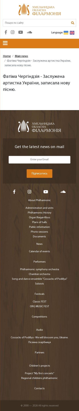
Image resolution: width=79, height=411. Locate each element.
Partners (39, 352)
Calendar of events (39, 251)
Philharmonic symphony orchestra (39, 269)
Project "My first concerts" (39, 373)
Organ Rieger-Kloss (39, 217)
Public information (39, 227)
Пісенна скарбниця (39, 342)
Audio (39, 330)
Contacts (39, 388)
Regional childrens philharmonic (39, 378)
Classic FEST (39, 301)
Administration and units (39, 208)
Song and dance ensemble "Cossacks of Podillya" (39, 279)
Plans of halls (39, 222)
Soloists (39, 283)
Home (7, 56)
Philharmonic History (39, 212)
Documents (39, 236)
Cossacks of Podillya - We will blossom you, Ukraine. (39, 337)
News (39, 244)
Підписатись (39, 173)
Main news (21, 56)
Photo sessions (39, 231)
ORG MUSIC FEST (39, 306)
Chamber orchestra (39, 274)
